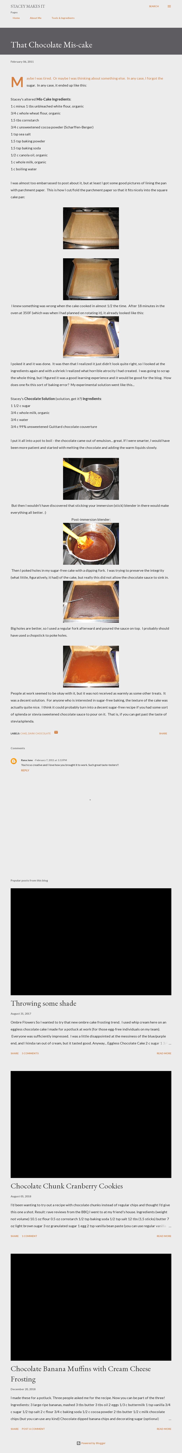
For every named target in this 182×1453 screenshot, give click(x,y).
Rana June (27, 760)
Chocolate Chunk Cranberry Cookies (67, 1186)
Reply (25, 770)
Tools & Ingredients (60, 17)
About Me (33, 17)
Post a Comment (33, 1428)
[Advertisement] (91, 848)
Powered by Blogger (91, 1443)
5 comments (30, 1053)
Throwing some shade (43, 1003)
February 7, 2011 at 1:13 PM (51, 760)
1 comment (29, 1236)
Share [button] (163, 733)
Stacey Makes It (28, 6)
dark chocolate (39, 733)
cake (23, 733)
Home (14, 17)
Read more (164, 1053)
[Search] (154, 6)
